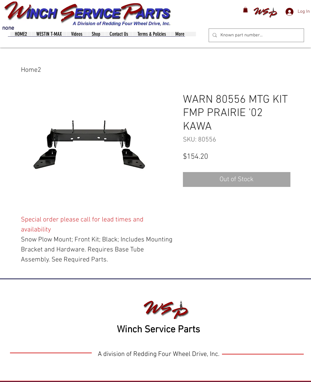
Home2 (31, 70)
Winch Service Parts (158, 330)
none (8, 28)
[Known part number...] (255, 35)
